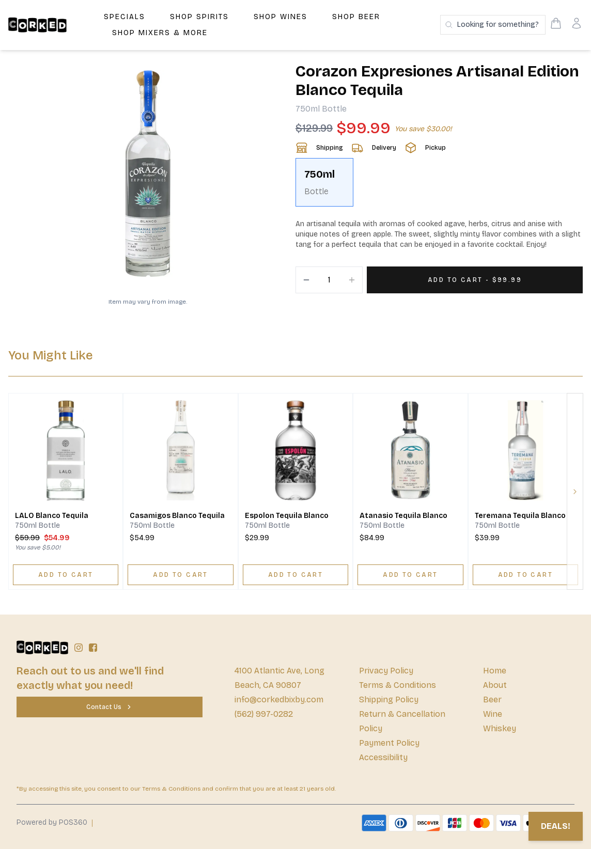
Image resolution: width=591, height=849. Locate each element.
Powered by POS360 (52, 822)
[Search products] (493, 25)
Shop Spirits (199, 16)
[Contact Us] (110, 707)
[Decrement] (306, 280)
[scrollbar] (439, 186)
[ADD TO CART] (65, 574)
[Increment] (352, 280)
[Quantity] (329, 280)
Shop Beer (356, 16)
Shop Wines (280, 16)
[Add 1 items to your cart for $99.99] (475, 279)
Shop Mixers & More (160, 32)
